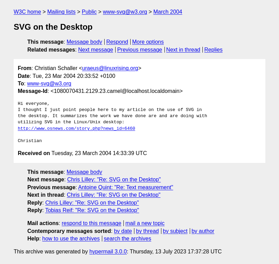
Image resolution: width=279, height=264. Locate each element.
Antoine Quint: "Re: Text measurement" (125, 187)
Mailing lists (61, 12)
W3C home (27, 12)
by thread (147, 231)
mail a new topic (145, 223)
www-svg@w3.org (125, 12)
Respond (117, 42)
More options (148, 42)
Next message (95, 50)
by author (202, 231)
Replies (213, 50)
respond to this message (91, 223)
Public (89, 12)
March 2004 (167, 12)
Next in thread (183, 50)
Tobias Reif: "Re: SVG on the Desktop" (92, 210)
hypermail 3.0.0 (108, 251)
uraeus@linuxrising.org (110, 68)
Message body (84, 42)
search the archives (127, 238)
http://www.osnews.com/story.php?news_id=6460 (76, 129)
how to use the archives (71, 238)
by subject (175, 231)
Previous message (139, 50)
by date (123, 231)
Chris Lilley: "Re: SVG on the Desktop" (114, 179)
